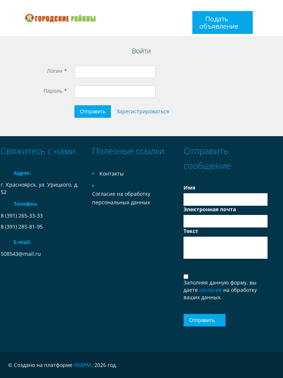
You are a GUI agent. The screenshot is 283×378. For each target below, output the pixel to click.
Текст (191, 230)
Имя (189, 187)
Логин (54, 70)
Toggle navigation (7, 18)
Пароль (52, 90)
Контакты (111, 173)
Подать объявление (218, 22)
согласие (211, 289)
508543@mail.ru (21, 253)
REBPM (82, 364)
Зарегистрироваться (142, 111)
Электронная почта (210, 209)
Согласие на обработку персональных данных (121, 198)
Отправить (92, 111)
